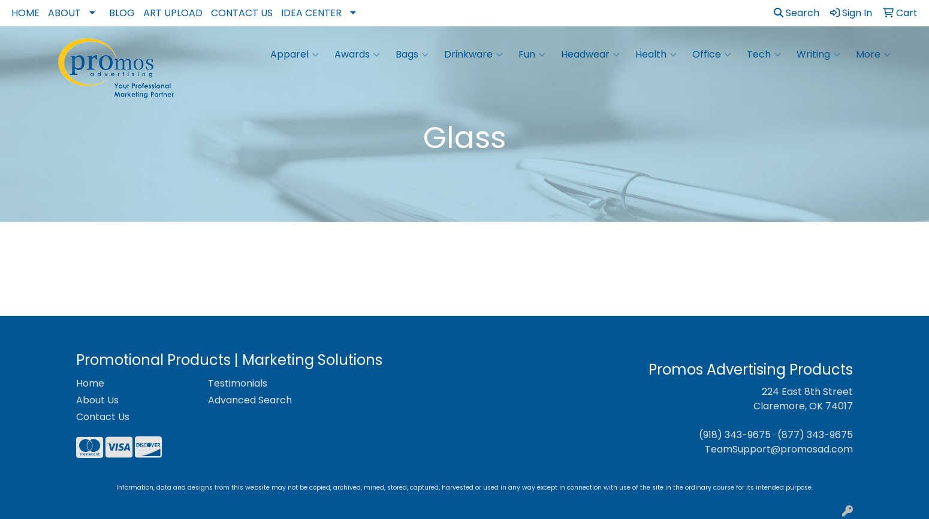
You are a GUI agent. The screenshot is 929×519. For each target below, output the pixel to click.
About (64, 13)
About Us (97, 400)
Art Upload (173, 13)
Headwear (590, 54)
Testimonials (237, 383)
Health (656, 54)
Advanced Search (250, 400)
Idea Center (311, 13)
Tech (764, 54)
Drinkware (473, 54)
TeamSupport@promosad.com (779, 449)
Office (711, 54)
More (873, 54)
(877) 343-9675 (815, 435)
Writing (818, 54)
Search (796, 13)
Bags (412, 54)
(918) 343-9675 (735, 435)
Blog (122, 13)
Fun (531, 54)
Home (25, 13)
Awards (357, 54)
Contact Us (242, 13)
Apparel (294, 54)
